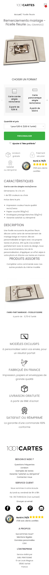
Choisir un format (24, 79)
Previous (2, 100)
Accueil (17, 14)
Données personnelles (25, 540)
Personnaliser (24, 136)
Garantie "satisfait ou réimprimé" (25, 474)
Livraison (24, 467)
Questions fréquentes (24, 464)
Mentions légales (24, 537)
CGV (24, 543)
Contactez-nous (24, 477)
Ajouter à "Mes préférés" (22, 143)
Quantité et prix (11, 121)
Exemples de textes (24, 471)
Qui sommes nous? (24, 534)
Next (47, 100)
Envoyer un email (24, 501)
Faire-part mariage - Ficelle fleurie (24, 312)
